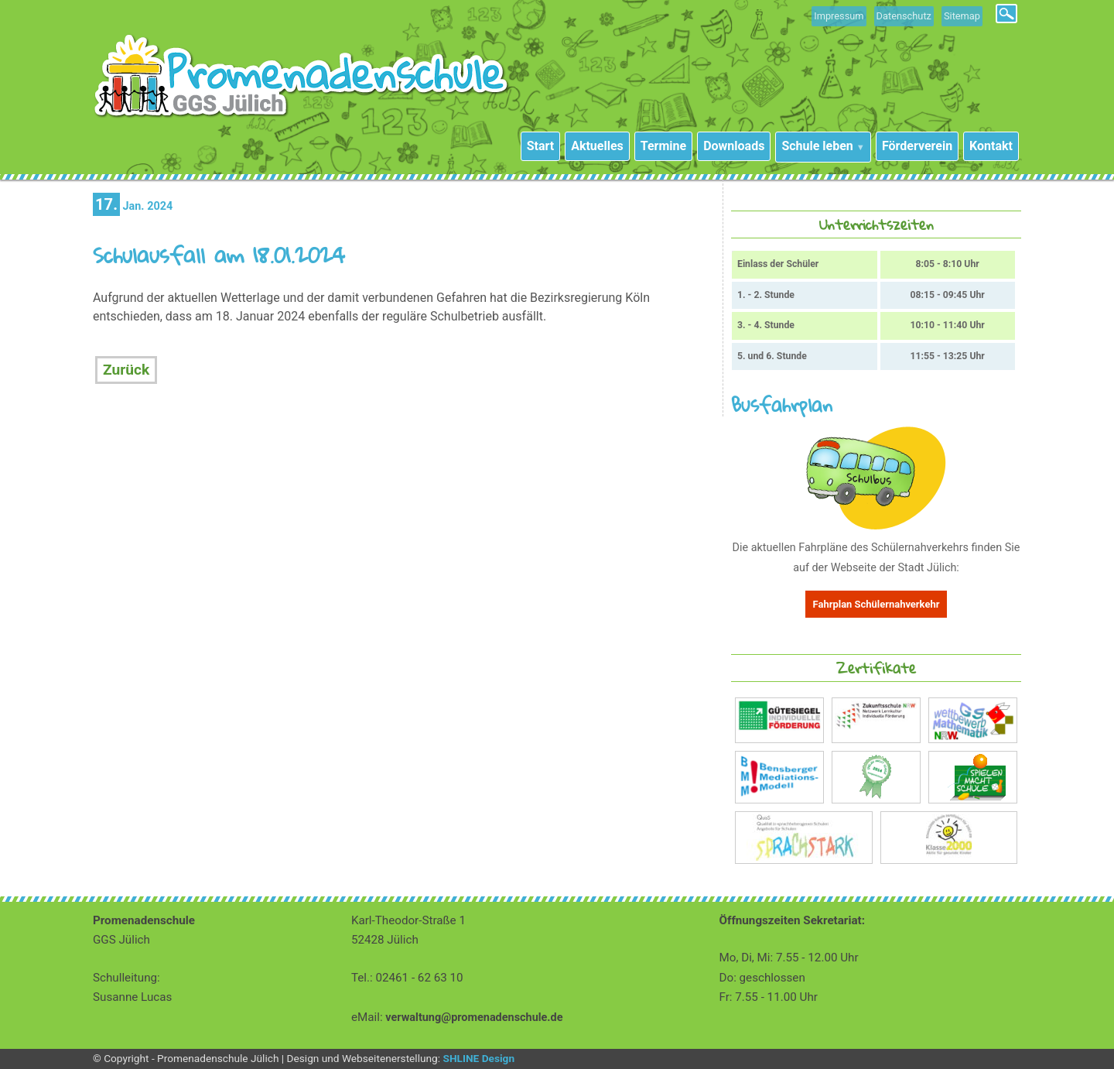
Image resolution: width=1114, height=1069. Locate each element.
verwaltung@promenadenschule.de (473, 1017)
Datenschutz (904, 16)
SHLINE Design (478, 1058)
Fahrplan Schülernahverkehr (876, 604)
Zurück (126, 370)
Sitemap (962, 16)
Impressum (838, 16)
